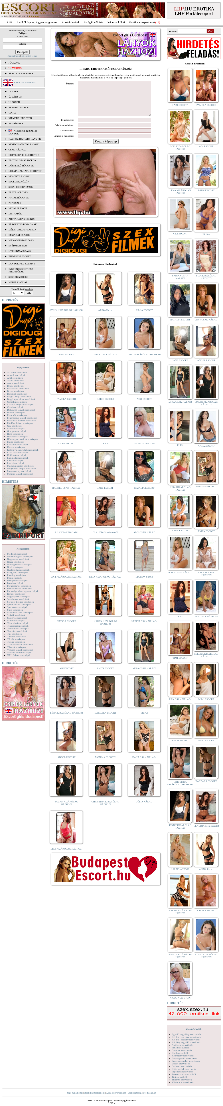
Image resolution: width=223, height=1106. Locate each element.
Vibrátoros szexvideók (183, 1082)
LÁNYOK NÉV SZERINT (21, 263)
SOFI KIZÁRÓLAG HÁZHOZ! (66, 583)
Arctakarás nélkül (21, 219)
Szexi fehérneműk (20, 187)
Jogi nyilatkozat (75, 1092)
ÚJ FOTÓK (14, 102)
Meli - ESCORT (206, 740)
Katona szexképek (16, 447)
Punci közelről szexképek (19, 588)
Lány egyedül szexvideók (184, 1058)
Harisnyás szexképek (17, 436)
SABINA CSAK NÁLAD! (144, 627)
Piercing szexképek (16, 575)
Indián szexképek (15, 441)
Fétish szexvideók (180, 1047)
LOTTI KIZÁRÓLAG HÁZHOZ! (144, 361)
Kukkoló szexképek (16, 455)
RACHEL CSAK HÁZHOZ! (66, 494)
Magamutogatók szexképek (20, 465)
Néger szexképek (15, 561)
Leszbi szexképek (15, 463)
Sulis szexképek (15, 609)
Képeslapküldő (116, 22)
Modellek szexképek (17, 553)
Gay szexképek (14, 425)
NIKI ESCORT (144, 405)
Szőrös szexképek (16, 620)
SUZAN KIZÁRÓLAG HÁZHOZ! (66, 809)
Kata (105, 450)
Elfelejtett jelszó (29, 55)
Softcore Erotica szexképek (20, 601)
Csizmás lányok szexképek (20, 404)
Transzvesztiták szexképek (20, 644)
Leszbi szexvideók (181, 1063)
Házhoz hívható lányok (24, 139)
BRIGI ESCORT (206, 190)
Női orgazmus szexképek (19, 564)
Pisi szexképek (14, 577)
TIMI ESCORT (66, 361)
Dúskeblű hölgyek (21, 165)
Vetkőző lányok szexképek (20, 649)
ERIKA (144, 719)
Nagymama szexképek (18, 559)
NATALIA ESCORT (144, 494)
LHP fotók (15, 213)
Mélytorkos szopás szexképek (21, 468)
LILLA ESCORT (144, 316)
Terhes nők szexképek (18, 628)
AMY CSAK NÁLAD (144, 539)
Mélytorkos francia (22, 229)
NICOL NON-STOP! (144, 450)
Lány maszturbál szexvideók (186, 1061)
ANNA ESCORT (206, 445)
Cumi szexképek (15, 407)
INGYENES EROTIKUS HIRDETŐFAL (20, 270)
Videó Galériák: (194, 1029)
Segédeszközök (18, 181)
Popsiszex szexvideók (182, 1071)
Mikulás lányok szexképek (20, 473)
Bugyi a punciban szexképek (21, 399)
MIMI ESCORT (206, 699)
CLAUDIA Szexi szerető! (105, 539)
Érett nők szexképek (17, 415)
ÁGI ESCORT (66, 675)
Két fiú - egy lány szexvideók (186, 1037)
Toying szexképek (16, 641)
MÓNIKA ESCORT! (105, 763)
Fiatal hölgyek (18, 197)
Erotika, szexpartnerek (142, 22)
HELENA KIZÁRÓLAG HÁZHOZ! (206, 655)
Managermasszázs (21, 240)
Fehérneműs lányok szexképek (22, 417)
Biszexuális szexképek (18, 388)
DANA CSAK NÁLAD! (144, 763)
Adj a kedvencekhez (116, 1092)
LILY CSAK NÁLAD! (66, 539)
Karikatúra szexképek (17, 444)
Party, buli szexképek (17, 572)
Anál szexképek (15, 377)
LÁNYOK (13, 91)
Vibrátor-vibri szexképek (19, 652)
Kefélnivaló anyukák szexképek (23, 449)
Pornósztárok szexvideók (184, 1074)
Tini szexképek (14, 633)
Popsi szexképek (15, 583)
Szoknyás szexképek (17, 617)
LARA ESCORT (66, 450)
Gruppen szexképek (16, 431)
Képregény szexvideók (183, 1055)
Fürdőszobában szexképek (20, 423)
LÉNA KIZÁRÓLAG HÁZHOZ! (66, 719)
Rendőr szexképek (16, 593)
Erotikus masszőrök (22, 160)
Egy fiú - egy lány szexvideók (186, 1034)
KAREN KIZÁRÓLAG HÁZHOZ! (105, 629)
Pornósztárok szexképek (19, 585)
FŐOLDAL (14, 62)
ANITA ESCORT (105, 675)
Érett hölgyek (18, 192)
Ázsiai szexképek (15, 383)
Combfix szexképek (17, 401)
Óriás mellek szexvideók (184, 1069)
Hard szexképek (15, 433)
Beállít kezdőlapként (94, 1092)
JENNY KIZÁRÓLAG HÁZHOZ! (66, 316)
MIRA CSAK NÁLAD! (144, 675)
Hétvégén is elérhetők (23, 155)
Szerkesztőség (134, 1092)
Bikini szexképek (15, 385)
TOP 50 (12, 112)
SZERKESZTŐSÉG (18, 277)
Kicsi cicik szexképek (17, 452)
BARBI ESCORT (105, 405)
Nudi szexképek (15, 567)
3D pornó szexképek (17, 372)
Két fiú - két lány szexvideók (186, 1039)
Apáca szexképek (15, 380)
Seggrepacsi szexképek (18, 596)
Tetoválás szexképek (17, 631)
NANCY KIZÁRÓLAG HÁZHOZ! (180, 955)
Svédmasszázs (18, 245)
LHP (9, 22)
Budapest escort (19, 256)
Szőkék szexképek (16, 615)
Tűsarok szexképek (16, 647)
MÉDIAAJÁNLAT (17, 282)
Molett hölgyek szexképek (20, 556)
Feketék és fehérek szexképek (21, 420)
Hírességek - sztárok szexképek (22, 439)
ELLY (180, 445)
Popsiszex (14, 203)
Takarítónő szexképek (17, 623)
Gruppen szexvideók (182, 1050)
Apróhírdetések (70, 22)
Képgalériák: (23, 367)
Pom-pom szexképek (17, 580)
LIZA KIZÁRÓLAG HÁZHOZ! (66, 855)
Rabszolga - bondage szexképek (23, 591)
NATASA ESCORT (66, 627)
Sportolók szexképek (17, 607)
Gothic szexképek (16, 428)
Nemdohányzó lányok (23, 144)
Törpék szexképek (16, 639)
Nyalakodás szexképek (18, 569)
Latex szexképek (15, 460)
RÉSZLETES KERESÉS (20, 73)
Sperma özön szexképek (19, 604)
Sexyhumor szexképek (18, 599)
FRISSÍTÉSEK (15, 123)
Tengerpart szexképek (17, 625)
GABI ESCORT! (180, 105)
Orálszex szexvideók (182, 1066)
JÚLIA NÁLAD (144, 808)
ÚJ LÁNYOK (15, 96)
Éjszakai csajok (19, 235)
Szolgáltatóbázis (93, 22)
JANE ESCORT (105, 494)
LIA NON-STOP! (144, 583)
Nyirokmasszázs (19, 251)
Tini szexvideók (179, 1077)
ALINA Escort (105, 316)
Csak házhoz (17, 149)
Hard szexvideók (180, 1053)
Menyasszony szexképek (19, 471)
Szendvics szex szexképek (20, 612)
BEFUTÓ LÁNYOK (18, 107)
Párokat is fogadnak (22, 224)
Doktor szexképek (16, 412)
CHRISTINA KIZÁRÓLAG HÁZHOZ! (105, 809)
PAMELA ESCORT (66, 405)
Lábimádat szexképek (17, 457)
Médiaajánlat (149, 1092)
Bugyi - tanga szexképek (19, 396)
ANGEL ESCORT (66, 763)
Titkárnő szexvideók (182, 1079)
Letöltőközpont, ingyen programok (37, 22)
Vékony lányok (19, 176)
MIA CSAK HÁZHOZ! (206, 616)
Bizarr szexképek (15, 391)
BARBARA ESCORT (105, 719)
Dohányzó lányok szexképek (21, 409)
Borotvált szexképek (17, 393)
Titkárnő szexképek (16, 636)
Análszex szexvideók (182, 1045)
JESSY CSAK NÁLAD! (105, 361)
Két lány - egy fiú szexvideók (186, 1042)
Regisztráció (14, 55)
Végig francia (17, 208)
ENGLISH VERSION (25, 82)
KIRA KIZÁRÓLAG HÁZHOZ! (105, 583)
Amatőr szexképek (16, 375)
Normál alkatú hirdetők (25, 171)
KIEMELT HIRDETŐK (20, 118)
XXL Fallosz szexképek (18, 655)
